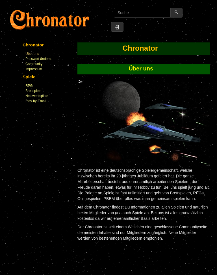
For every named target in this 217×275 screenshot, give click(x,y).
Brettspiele (33, 91)
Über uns (32, 54)
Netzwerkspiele (36, 96)
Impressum (33, 69)
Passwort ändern (38, 59)
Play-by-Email (35, 101)
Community (33, 64)
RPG (29, 86)
